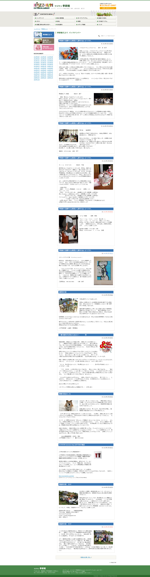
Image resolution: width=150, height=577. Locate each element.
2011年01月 (37, 66)
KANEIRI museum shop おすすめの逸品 (72, 444)
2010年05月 (50, 70)
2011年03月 (43, 64)
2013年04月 (37, 57)
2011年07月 (43, 62)
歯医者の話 (62, 292)
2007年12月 (37, 79)
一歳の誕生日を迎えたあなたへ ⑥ (72, 335)
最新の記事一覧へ (86, 557)
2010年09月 (43, 68)
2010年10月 (37, 68)
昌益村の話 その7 (65, 484)
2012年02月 (43, 58)
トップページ (37, 28)
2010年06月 (43, 70)
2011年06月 (50, 62)
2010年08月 (50, 68)
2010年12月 (43, 66)
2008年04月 (50, 76)
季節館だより (44, 28)
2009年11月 (50, 74)
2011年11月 (37, 60)
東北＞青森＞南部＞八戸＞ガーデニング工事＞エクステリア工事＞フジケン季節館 (62, 6)
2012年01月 (50, 58)
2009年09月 (43, 76)
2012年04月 (50, 57)
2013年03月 (43, 57)
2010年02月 (50, 72)
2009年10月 (37, 76)
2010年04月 (37, 72)
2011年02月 (50, 64)
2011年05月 (37, 64)
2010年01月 (37, 74)
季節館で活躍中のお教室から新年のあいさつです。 (75, 41)
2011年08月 (37, 62)
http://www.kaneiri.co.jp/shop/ (66, 476)
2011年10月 (43, 60)
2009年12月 (43, 74)
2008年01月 (50, 77)
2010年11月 (50, 66)
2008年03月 (37, 77)
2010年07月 (37, 70)
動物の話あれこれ (65, 394)
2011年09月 (50, 60)
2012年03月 (37, 58)
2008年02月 (43, 77)
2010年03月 (43, 72)
